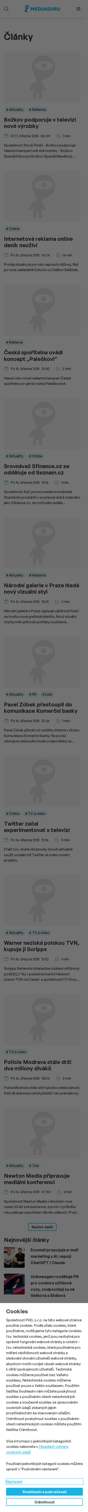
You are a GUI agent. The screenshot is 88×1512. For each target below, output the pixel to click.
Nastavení (14, 1481)
